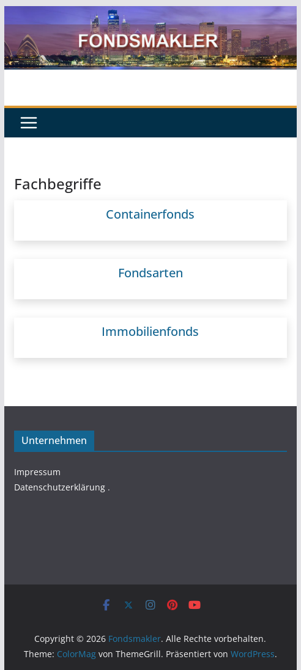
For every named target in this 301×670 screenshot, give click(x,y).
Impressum (37, 472)
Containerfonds (150, 214)
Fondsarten (150, 272)
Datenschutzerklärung (59, 487)
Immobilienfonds (150, 331)
